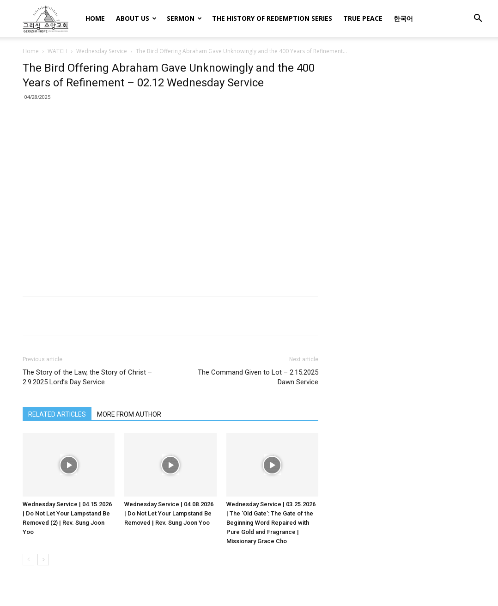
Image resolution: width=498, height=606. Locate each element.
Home (31, 51)
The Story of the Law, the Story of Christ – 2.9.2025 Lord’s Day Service (87, 377)
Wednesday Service (101, 51)
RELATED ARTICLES (57, 414)
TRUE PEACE (363, 18)
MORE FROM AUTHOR (129, 414)
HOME (95, 18)
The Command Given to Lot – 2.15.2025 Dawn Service (258, 377)
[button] (478, 19)
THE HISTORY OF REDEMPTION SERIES (272, 18)
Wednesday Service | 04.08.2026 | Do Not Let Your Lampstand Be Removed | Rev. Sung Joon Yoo (168, 513)
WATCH (57, 51)
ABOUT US (136, 18)
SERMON (184, 18)
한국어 (403, 18)
